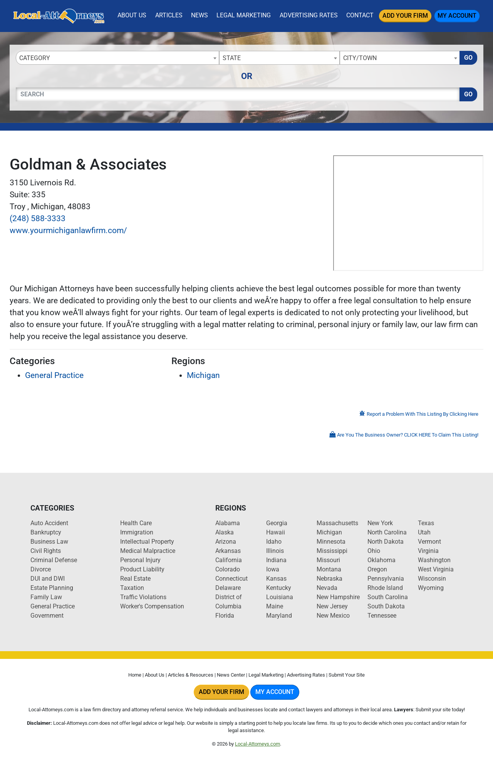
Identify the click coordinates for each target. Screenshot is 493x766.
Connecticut (231, 578)
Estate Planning (51, 587)
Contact (360, 15)
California (228, 560)
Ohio (373, 550)
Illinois (275, 550)
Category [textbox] (34, 58)
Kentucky (278, 587)
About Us (131, 15)
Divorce (40, 569)
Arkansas (228, 550)
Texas (426, 523)
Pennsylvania (385, 578)
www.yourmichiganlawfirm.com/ (68, 230)
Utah (424, 532)
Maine (274, 606)
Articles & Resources (190, 675)
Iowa (272, 569)
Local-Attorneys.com (257, 744)
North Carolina (387, 532)
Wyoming (431, 587)
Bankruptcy (45, 532)
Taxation (132, 587)
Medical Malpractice (147, 550)
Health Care (136, 523)
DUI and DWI (47, 578)
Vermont (429, 541)
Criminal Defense (53, 560)
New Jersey (332, 606)
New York (380, 523)
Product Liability (142, 569)
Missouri (328, 560)
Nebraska (329, 578)
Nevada (327, 587)
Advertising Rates (309, 15)
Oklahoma (381, 560)
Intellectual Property (147, 541)
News (199, 15)
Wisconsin (432, 578)
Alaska (224, 532)
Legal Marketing (243, 15)
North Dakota (385, 541)
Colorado (227, 569)
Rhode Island (385, 587)
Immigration (136, 532)
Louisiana (279, 597)
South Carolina (387, 597)
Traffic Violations (143, 597)
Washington (434, 560)
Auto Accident (49, 523)
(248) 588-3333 (37, 218)
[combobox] (117, 58)
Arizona (225, 541)
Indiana (276, 560)
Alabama (227, 523)
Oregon (377, 569)
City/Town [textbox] (360, 58)
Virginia (428, 550)
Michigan (203, 375)
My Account (457, 15)
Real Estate (135, 578)
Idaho (274, 541)
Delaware (228, 587)
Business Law (49, 541)
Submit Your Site (347, 675)
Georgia (276, 523)
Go (468, 57)
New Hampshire (338, 597)
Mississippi (332, 550)
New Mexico (333, 615)
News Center (231, 675)
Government (47, 615)
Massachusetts (337, 523)
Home (134, 675)
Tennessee (381, 615)
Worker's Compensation (152, 606)
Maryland (279, 615)
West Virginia (436, 569)
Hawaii (275, 532)
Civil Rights (45, 550)
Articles (169, 15)
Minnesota (331, 541)
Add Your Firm (405, 15)
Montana (329, 569)
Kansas (276, 578)
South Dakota (386, 606)
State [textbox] (232, 58)
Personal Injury (140, 560)
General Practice (54, 375)
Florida (224, 615)
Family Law (46, 597)
